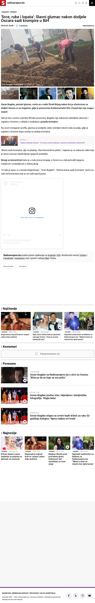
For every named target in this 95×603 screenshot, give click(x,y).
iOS (58, 255)
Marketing (5, 593)
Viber (46, 258)
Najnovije (10, 433)
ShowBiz (13, 12)
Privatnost (37, 593)
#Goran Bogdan (8, 266)
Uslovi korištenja (51, 593)
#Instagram (22, 266)
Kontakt (27, 593)
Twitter (82, 255)
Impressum (16, 593)
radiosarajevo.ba (23, 596)
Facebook (8, 258)
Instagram (20, 258)
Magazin (5, 12)
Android (51, 255)
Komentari (10, 346)
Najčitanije (10, 308)
